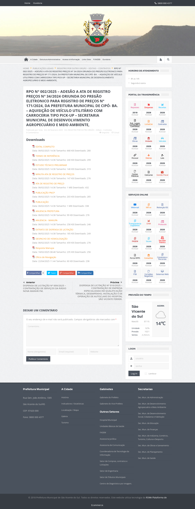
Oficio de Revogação (46, 257)
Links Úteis (86, 59)
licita (41, 130)
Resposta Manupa (45, 248)
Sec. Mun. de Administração (150, 397)
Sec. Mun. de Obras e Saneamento (153, 445)
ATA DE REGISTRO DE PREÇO (50, 183)
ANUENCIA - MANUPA (46, 220)
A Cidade (33, 59)
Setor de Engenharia (109, 471)
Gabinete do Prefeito (109, 397)
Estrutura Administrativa (50, 59)
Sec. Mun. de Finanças (148, 429)
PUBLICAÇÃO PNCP (45, 192)
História (65, 397)
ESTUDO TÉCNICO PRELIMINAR (51, 165)
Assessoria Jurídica (108, 438)
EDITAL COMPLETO (45, 146)
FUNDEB (96, 59)
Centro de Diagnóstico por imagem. (116, 483)
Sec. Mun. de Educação (148, 423)
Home (27, 3)
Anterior (29, 282)
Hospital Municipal (108, 420)
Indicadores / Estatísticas (72, 403)
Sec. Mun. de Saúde (147, 458)
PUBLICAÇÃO (42, 202)
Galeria (64, 416)
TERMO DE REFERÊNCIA (48, 155)
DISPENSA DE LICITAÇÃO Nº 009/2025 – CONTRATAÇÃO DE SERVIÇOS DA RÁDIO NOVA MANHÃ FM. (44, 288)
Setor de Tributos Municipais (113, 477)
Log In (134, 373)
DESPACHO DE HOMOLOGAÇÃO (51, 238)
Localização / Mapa (70, 410)
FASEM (103, 432)
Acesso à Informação (71, 59)
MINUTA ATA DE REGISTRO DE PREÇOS (55, 174)
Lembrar (150, 373)
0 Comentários (32, 132)
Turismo (65, 422)
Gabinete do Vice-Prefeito (111, 403)
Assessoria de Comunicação (112, 445)
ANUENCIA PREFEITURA (47, 211)
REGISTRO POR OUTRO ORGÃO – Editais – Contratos (90, 130)
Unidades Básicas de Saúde (112, 426)
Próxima (116, 282)
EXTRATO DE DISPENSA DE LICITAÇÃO (54, 229)
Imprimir (104, 132)
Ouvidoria (37, 3)
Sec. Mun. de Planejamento (150, 451)
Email (115, 132)
